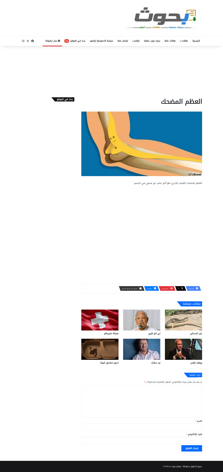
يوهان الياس (196, 363)
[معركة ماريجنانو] (99, 320)
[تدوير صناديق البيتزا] (99, 349)
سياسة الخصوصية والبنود (101, 41)
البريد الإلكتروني (194, 434)
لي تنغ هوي (154, 333)
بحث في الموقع (74, 41)
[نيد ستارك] (141, 349)
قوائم (136, 41)
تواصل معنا (122, 41)
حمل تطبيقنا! (52, 41)
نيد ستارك (155, 363)
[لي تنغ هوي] (141, 320)
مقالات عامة (170, 41)
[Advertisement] (111, 71)
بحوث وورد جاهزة (152, 41)
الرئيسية (196, 41)
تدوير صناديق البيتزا (109, 363)
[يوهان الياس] (183, 349)
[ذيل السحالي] (183, 320)
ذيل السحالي (196, 333)
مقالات (185, 41)
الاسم (198, 421)
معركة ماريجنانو (111, 333)
